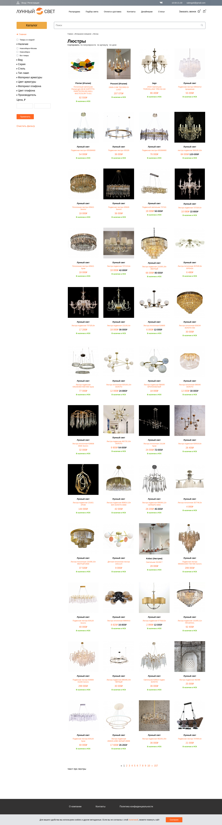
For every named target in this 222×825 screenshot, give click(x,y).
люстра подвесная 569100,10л (190, 150)
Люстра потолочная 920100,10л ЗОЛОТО (118, 386)
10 (149, 765)
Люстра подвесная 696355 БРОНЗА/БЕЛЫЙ (154, 386)
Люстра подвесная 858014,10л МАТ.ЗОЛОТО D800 (119, 504)
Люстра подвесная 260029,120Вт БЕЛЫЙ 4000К (118, 740)
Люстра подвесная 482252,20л (154, 739)
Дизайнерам (146, 11)
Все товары (24, 56)
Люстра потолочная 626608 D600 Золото (83, 445)
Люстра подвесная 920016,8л (189, 444)
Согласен (174, 820)
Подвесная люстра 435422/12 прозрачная (189, 88)
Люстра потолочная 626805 (154, 326)
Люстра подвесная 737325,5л (189, 208)
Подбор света (92, 11)
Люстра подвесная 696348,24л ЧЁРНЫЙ (119, 681)
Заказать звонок (187, 11)
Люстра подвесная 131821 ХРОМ (83, 504)
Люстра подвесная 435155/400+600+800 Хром (83, 386)
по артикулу (102, 45)
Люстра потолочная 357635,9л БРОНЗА (190, 267)
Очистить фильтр (26, 126)
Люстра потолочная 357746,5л (190, 503)
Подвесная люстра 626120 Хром (83, 740)
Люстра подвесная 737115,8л (118, 266)
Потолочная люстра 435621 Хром (83, 267)
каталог (31, 25)
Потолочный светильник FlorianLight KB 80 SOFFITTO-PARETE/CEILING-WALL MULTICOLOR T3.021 (83, 90)
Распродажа (74, 11)
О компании (75, 806)
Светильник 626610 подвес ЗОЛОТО (154, 681)
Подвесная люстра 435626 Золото (118, 208)
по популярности (88, 45)
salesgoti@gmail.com (196, 3)
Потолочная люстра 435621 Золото (83, 208)
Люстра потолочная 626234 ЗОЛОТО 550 (190, 327)
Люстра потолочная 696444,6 (118, 621)
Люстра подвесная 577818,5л (154, 621)
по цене (112, 45)
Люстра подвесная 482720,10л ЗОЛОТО (119, 442)
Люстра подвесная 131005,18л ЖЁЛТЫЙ (154, 268)
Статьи (161, 11)
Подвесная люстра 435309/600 (83, 150)
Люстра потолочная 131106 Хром (154, 445)
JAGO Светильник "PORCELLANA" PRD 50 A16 (154, 88)
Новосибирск (25, 52)
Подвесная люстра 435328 (118, 150)
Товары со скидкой (27, 40)
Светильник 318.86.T (154, 562)
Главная (70, 34)
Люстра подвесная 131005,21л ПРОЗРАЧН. (190, 622)
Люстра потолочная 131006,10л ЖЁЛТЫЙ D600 (83, 563)
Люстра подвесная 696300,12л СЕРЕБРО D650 (154, 504)
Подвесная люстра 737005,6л (189, 739)
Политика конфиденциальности (136, 806)
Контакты (131, 11)
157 (156, 765)
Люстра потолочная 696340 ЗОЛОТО (190, 386)
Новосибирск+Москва (28, 48)
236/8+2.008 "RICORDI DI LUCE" (119, 88)
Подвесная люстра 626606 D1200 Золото (83, 681)
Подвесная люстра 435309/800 (154, 150)
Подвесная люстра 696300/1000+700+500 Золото (190, 563)
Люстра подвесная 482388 (189, 680)
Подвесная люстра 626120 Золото (83, 622)
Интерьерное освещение (83, 34)
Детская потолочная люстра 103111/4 (119, 563)
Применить (25, 117)
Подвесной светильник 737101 (154, 207)
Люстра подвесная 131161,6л (118, 326)
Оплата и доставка (112, 11)
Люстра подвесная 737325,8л (83, 326)
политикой (133, 820)
